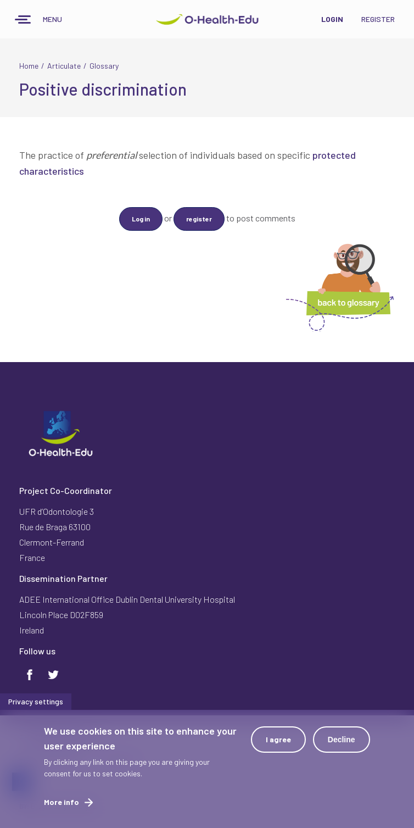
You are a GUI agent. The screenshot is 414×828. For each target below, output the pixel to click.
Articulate (64, 65)
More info (61, 802)
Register (378, 19)
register (199, 219)
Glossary (104, 65)
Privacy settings (35, 701)
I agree (278, 739)
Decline (341, 739)
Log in (141, 219)
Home (28, 65)
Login (332, 19)
